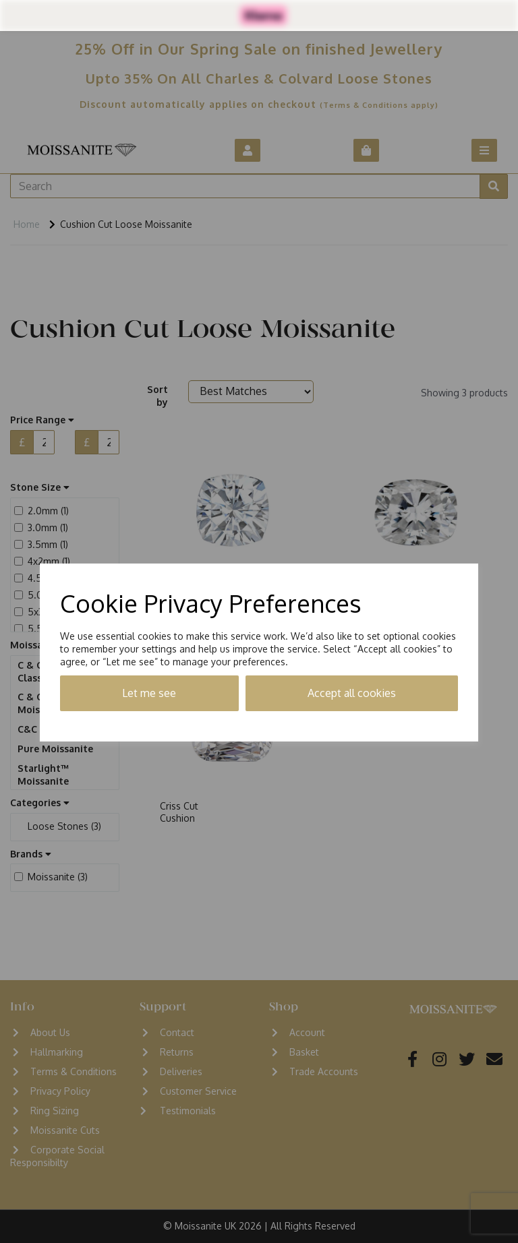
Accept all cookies (352, 693)
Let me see (149, 693)
